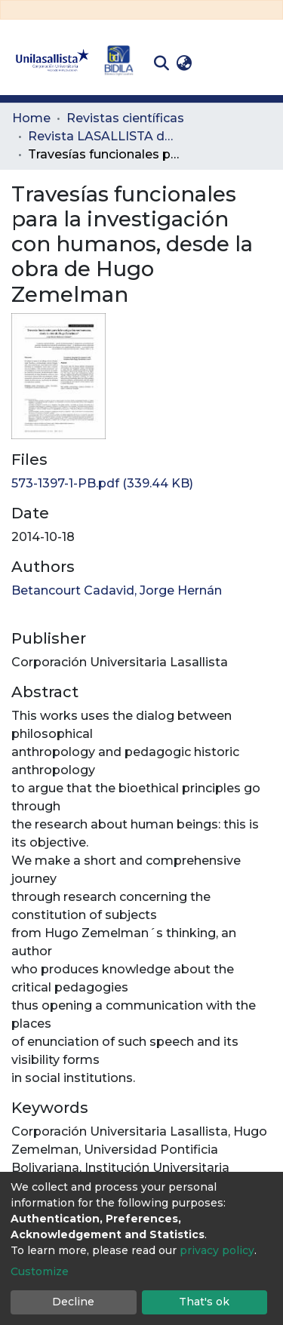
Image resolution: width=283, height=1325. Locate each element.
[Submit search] (161, 63)
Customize (40, 1271)
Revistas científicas (125, 118)
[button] (183, 63)
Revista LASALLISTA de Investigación (103, 136)
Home (31, 118)
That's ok (204, 1301)
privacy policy (217, 1250)
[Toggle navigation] (260, 63)
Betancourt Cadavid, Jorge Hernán (116, 590)
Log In (219, 63)
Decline (73, 1301)
